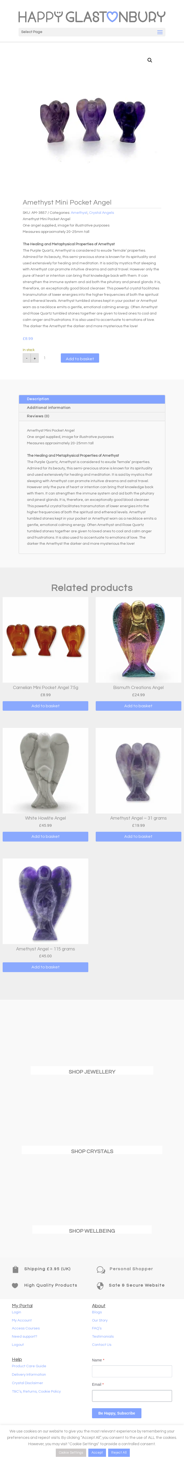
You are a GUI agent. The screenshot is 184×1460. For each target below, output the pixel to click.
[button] (150, 60)
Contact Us (101, 1345)
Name (98, 1360)
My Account (22, 1320)
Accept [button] (97, 1452)
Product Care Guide (29, 1366)
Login (16, 1312)
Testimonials (103, 1336)
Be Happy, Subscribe (116, 1413)
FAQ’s (97, 1328)
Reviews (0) (38, 416)
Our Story (100, 1320)
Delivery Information (29, 1374)
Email (98, 1384)
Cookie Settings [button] (71, 1452)
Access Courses (26, 1328)
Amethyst (79, 213)
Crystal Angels (101, 213)
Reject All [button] (119, 1452)
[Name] (132, 1371)
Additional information (49, 408)
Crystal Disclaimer (27, 1383)
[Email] (132, 1396)
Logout (18, 1345)
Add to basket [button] (45, 706)
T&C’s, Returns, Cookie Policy (36, 1391)
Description (38, 399)
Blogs (97, 1312)
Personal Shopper (131, 1269)
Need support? (24, 1336)
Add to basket (80, 359)
